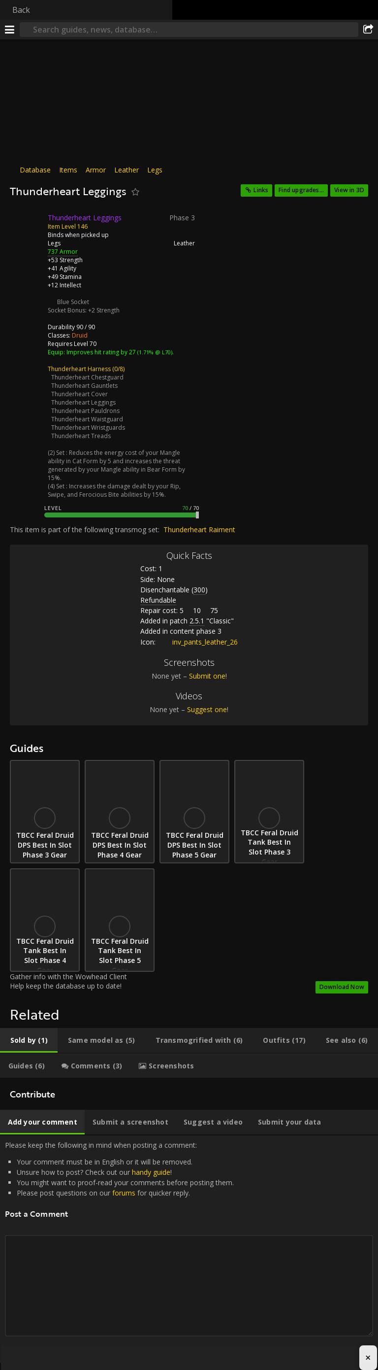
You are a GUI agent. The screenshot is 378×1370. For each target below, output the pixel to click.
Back (21, 9)
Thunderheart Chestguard (87, 377)
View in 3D (349, 190)
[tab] (29, 1040)
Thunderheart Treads (81, 436)
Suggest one (207, 709)
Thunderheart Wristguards (88, 427)
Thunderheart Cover (79, 394)
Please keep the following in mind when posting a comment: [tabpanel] (189, 1249)
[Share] (368, 29)
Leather (126, 169)
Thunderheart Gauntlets (84, 385)
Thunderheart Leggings (83, 402)
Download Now (341, 987)
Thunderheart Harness (79, 369)
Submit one (207, 676)
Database (35, 169)
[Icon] (26, 225)
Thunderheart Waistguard (87, 419)
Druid (80, 335)
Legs (154, 169)
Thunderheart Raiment (199, 529)
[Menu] (10, 29)
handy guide (151, 1172)
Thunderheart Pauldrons (85, 411)
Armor (96, 169)
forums (123, 1193)
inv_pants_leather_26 (198, 642)
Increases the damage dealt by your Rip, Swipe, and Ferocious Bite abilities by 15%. (114, 490)
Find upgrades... (301, 190)
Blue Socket (73, 302)
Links (260, 190)
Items (68, 169)
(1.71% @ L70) (154, 352)
